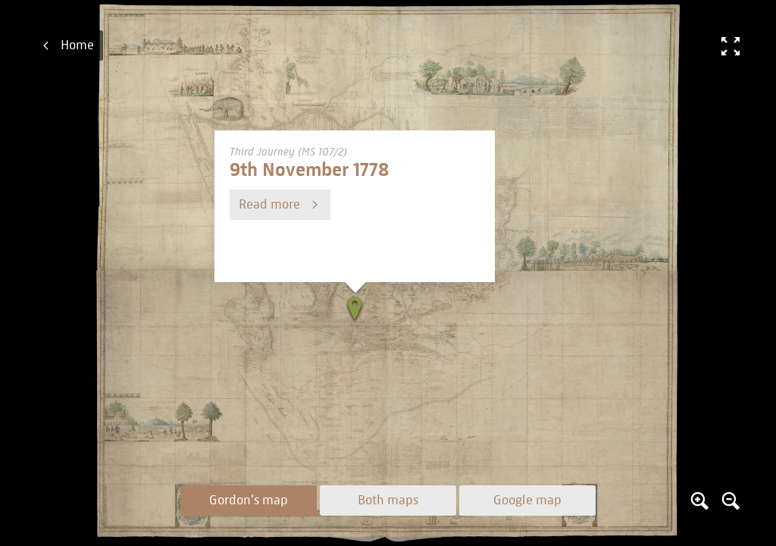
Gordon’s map (248, 500)
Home (77, 45)
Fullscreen (730, 45)
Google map (527, 500)
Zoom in (699, 500)
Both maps (388, 500)
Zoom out (730, 500)
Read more (269, 204)
